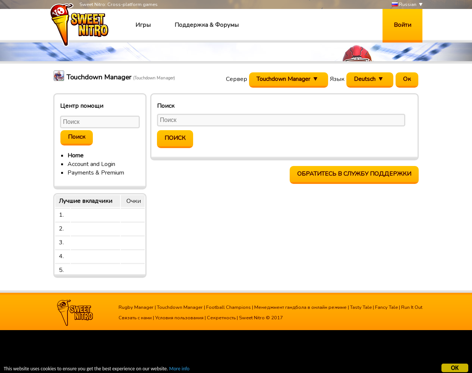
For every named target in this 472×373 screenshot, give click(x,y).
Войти (402, 25)
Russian (404, 4)
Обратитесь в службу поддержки (354, 174)
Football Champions (228, 307)
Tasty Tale (361, 307)
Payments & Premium (95, 173)
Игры (143, 25)
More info (179, 369)
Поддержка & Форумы (206, 25)
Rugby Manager (136, 307)
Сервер (236, 79)
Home (75, 155)
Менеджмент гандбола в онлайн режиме (300, 307)
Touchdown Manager (180, 307)
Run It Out (411, 307)
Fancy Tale (386, 307)
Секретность (221, 317)
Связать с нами (135, 317)
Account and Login (91, 164)
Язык (337, 79)
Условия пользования (179, 317)
